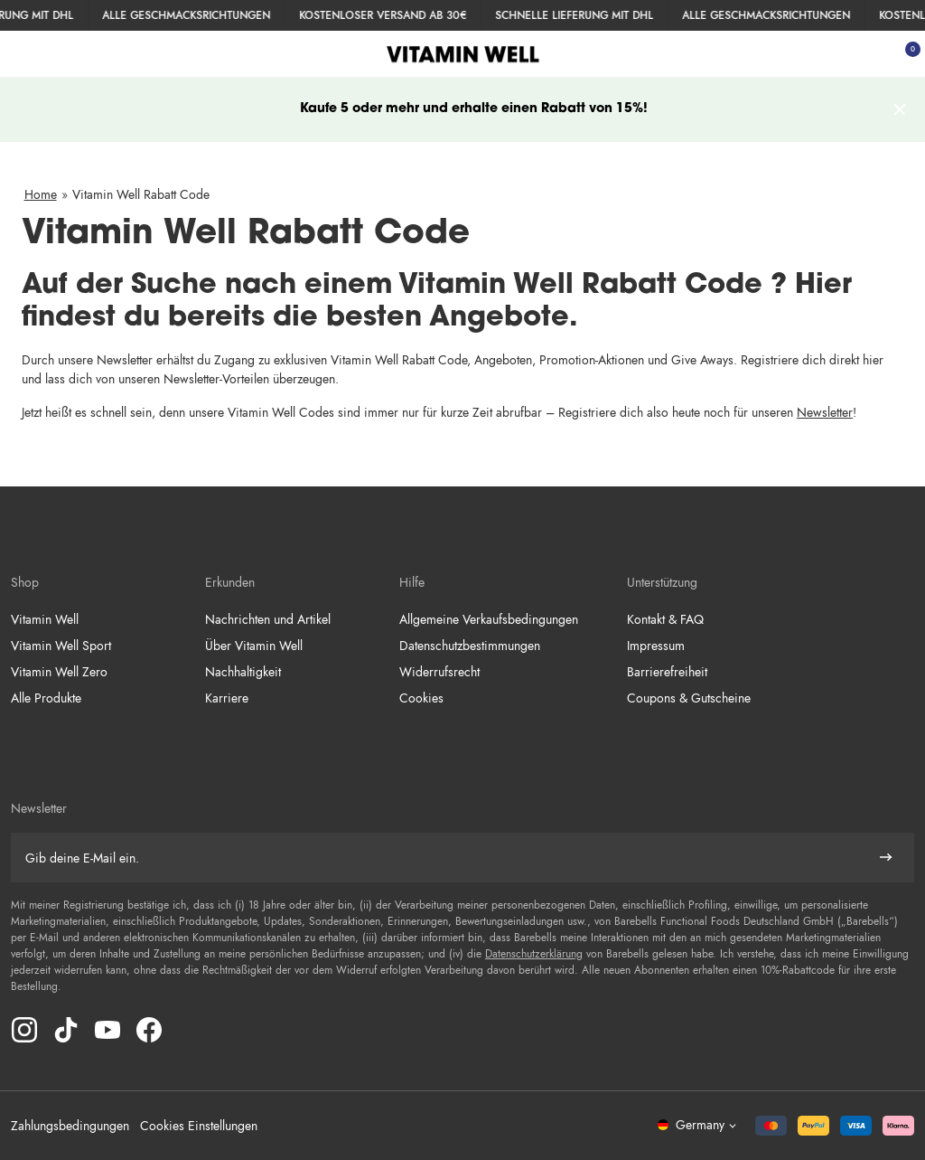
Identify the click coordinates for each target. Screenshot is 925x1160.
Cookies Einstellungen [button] (198, 1126)
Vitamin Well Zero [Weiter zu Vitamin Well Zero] (59, 672)
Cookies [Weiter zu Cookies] (421, 698)
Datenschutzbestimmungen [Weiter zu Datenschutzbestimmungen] (469, 646)
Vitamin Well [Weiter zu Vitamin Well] (45, 619)
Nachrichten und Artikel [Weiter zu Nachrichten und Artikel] (268, 619)
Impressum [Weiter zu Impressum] (656, 646)
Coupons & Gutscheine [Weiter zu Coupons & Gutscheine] (689, 698)
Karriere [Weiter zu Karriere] (226, 698)
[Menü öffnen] (20, 54)
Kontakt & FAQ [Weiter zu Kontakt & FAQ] (665, 619)
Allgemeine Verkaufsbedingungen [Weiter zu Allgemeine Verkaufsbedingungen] (488, 619)
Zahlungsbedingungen (70, 1126)
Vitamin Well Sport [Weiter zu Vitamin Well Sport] (61, 646)
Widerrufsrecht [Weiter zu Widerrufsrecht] (439, 672)
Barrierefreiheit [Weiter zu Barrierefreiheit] (667, 672)
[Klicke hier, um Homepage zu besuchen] (463, 54)
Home (40, 194)
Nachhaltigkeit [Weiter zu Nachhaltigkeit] (243, 672)
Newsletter (825, 412)
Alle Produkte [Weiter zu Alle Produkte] (46, 698)
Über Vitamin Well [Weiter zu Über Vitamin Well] (254, 646)
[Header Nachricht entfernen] (900, 110)
